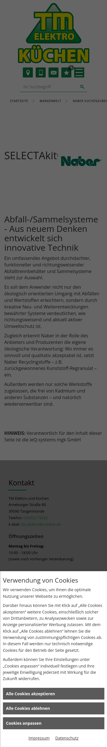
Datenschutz (66, 738)
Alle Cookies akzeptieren (30, 693)
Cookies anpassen (23, 723)
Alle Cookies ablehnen (28, 708)
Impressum (39, 738)
